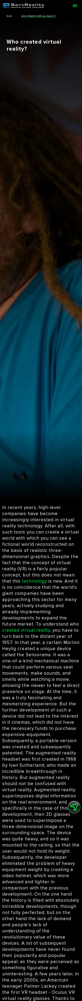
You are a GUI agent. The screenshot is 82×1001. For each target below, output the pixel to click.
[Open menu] (74, 6)
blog (9, 16)
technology (34, 581)
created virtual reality (26, 630)
